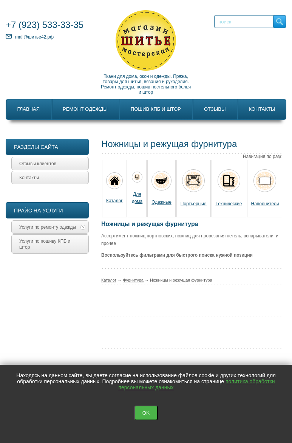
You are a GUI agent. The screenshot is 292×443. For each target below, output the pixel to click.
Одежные (161, 202)
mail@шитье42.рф (34, 37)
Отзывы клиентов (37, 163)
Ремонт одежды (85, 109)
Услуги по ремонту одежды (52, 227)
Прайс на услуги (38, 211)
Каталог (114, 200)
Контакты (262, 109)
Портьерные (194, 203)
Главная (28, 109)
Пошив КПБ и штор (156, 109)
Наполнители (265, 203)
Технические (229, 203)
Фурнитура (133, 280)
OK (146, 413)
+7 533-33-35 (44, 25)
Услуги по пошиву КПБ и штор (44, 244)
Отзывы (215, 109)
